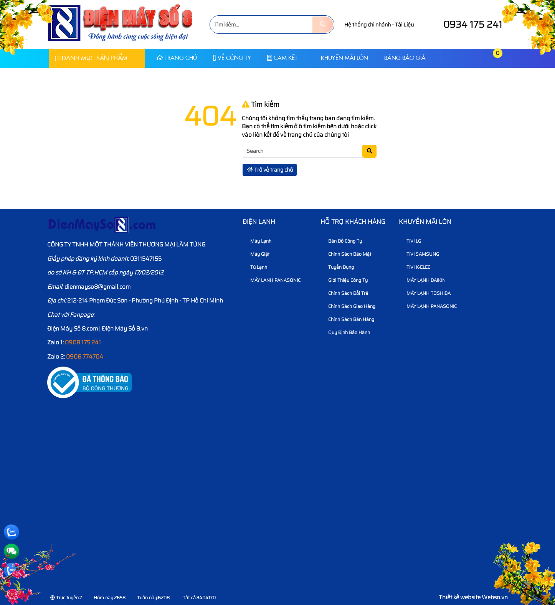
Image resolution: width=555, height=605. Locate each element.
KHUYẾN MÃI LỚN (341, 57)
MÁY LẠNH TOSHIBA (426, 293)
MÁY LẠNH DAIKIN (423, 280)
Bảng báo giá (405, 57)
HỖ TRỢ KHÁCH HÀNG (352, 221)
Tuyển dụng (338, 267)
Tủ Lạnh (255, 267)
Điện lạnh (259, 221)
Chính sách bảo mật (346, 254)
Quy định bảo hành (346, 332)
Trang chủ (177, 57)
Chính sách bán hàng (348, 319)
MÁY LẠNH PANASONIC (272, 280)
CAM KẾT (282, 57)
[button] (479, 58)
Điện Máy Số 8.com (72, 328)
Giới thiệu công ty (345, 280)
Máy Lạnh (257, 241)
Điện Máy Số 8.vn (125, 328)
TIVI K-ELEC (415, 267)
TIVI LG (411, 241)
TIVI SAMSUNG (420, 254)
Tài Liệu (404, 24)
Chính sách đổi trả (345, 293)
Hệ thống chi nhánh (367, 24)
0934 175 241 (465, 24)
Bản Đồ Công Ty (342, 241)
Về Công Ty (232, 57)
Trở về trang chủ (270, 169)
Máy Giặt (256, 254)
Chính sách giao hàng (348, 306)
